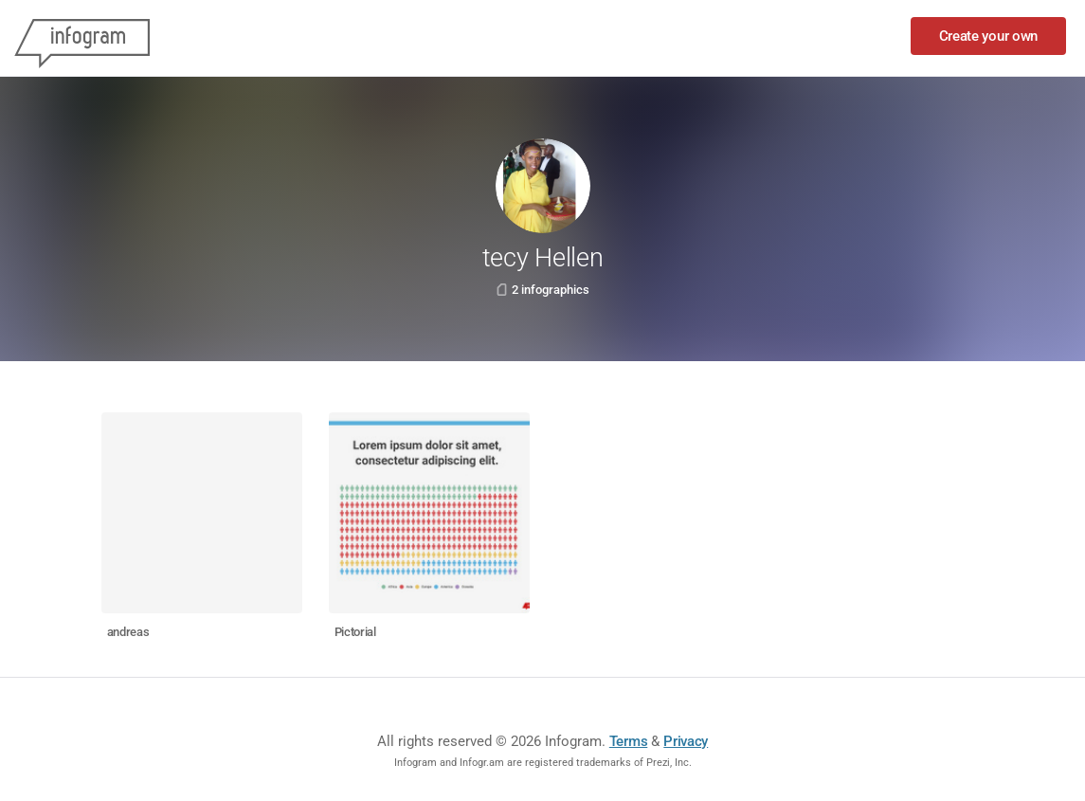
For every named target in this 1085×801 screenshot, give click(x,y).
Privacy (685, 741)
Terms (628, 741)
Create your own (989, 36)
